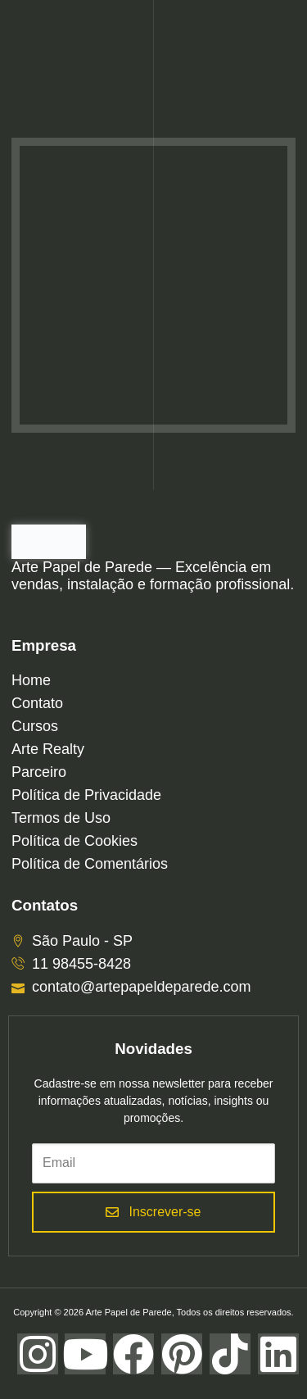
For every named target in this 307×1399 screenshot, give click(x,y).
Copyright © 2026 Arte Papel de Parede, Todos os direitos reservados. (153, 1312)
